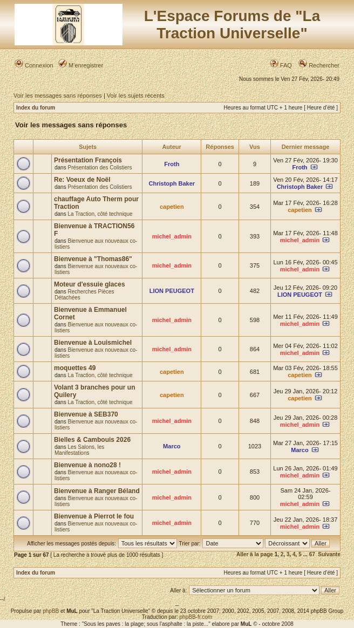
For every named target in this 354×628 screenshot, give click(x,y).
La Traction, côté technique (99, 214)
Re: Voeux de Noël (82, 179)
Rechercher (318, 65)
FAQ (281, 65)
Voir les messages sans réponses (57, 95)
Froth (171, 164)
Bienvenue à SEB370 (86, 414)
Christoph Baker (172, 183)
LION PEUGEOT (171, 291)
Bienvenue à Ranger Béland (97, 491)
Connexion (34, 65)
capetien (172, 206)
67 (312, 554)
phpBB (51, 611)
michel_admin (172, 236)
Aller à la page (254, 554)
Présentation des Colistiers (99, 167)
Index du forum (35, 108)
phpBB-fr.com (196, 617)
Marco (171, 446)
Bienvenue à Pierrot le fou (94, 516)
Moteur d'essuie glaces (89, 284)
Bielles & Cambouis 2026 (92, 439)
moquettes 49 (75, 368)
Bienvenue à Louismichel (93, 342)
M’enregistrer (80, 65)
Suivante (329, 554)
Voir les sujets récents (136, 95)
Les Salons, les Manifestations (79, 450)
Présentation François (88, 160)
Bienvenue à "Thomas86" (93, 259)
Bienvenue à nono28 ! (87, 465)
